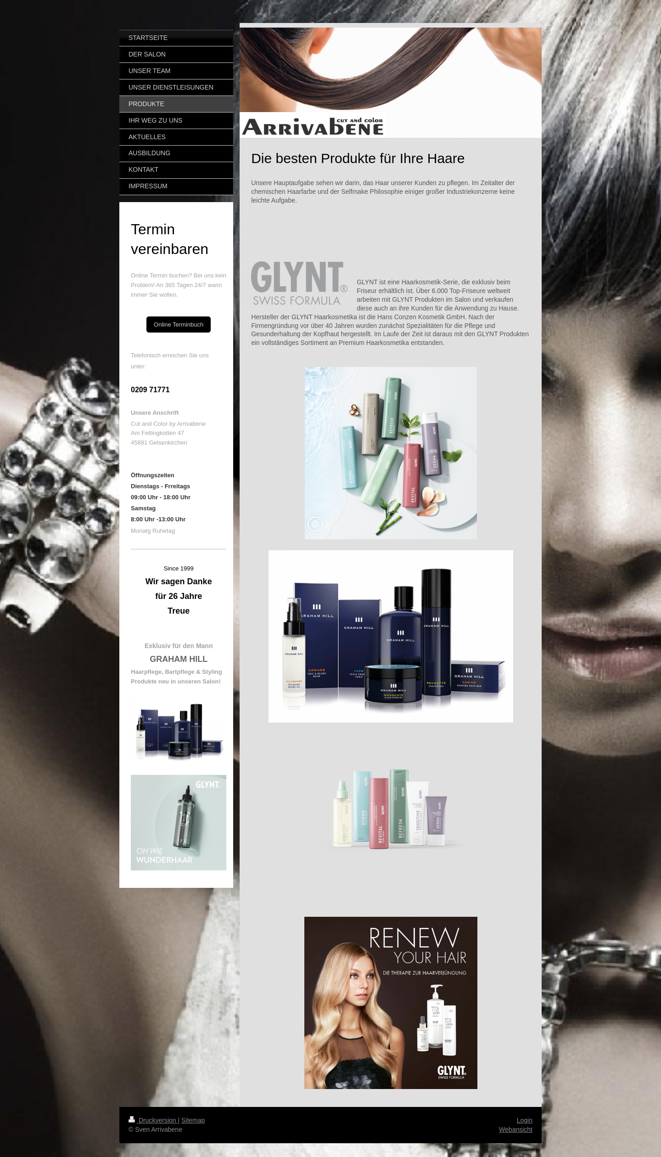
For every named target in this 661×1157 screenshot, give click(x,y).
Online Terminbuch (178, 324)
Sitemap (193, 1120)
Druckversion (153, 1120)
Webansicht (515, 1129)
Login (524, 1120)
